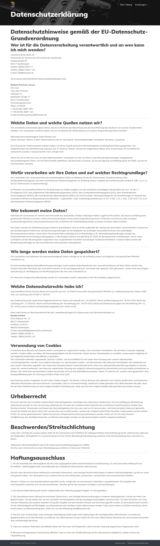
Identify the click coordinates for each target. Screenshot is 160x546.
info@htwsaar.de (26, 73)
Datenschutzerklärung (138, 543)
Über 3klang (126, 4)
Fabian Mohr (30, 543)
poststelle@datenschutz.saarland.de (35, 330)
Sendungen (140, 4)
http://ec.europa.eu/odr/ (36, 433)
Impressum (120, 543)
